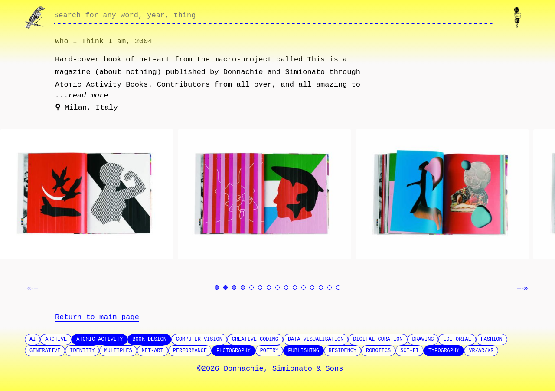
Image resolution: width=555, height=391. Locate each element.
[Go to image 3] (234, 287)
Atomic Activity (99, 339)
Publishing (303, 351)
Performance (190, 351)
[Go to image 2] (225, 287)
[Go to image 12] (312, 287)
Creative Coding (255, 339)
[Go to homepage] (36, 17)
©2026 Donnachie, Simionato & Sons (270, 369)
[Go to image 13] (321, 287)
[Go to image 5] (251, 287)
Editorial (457, 339)
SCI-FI (409, 351)
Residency (342, 351)
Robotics (378, 351)
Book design (149, 339)
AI (32, 339)
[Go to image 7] (269, 287)
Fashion (492, 339)
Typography (443, 351)
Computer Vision (199, 339)
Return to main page (97, 317)
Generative (44, 351)
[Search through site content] (273, 17)
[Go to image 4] (243, 287)
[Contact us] (519, 17)
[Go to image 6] (260, 287)
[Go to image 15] (338, 287)
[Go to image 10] (295, 287)
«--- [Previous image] (32, 287)
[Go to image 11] (303, 287)
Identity (82, 351)
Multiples (118, 351)
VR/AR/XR (481, 351)
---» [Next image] (522, 287)
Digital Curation (377, 339)
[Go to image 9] (286, 287)
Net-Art (152, 351)
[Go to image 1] (217, 287)
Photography (233, 351)
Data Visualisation (315, 339)
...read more (81, 95)
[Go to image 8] (277, 287)
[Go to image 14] (329, 287)
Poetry (269, 351)
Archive (56, 339)
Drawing (423, 339)
